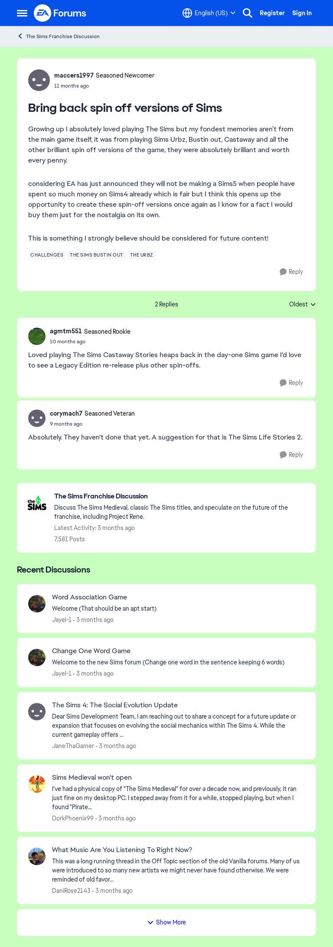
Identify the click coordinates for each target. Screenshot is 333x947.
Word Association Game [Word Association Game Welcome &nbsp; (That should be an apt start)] (89, 597)
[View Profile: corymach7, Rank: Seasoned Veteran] (37, 418)
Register (272, 13)
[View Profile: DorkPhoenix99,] (37, 784)
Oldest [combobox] (302, 304)
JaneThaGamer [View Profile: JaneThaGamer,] (73, 746)
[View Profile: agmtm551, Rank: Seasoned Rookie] (37, 336)
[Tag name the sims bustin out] (97, 255)
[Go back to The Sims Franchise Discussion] (180, 496)
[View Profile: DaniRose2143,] (37, 856)
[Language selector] (209, 13)
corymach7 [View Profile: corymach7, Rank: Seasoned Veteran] (66, 413)
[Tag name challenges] (46, 255)
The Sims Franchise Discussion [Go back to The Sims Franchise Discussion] (58, 36)
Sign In (302, 13)
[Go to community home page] (60, 13)
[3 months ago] (93, 619)
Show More (166, 922)
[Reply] (291, 272)
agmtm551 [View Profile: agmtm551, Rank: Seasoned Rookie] (66, 331)
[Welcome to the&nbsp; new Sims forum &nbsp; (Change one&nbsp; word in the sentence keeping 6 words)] (178, 662)
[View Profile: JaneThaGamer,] (37, 711)
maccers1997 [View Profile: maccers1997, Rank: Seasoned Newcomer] (74, 75)
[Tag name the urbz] (142, 255)
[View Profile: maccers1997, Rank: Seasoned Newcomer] (39, 80)
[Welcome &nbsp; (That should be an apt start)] (178, 608)
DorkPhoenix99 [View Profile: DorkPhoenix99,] (73, 818)
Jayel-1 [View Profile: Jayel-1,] (62, 619)
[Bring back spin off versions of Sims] (90, 341)
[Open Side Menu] (22, 13)
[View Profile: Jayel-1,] (37, 603)
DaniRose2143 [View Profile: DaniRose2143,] (71, 891)
